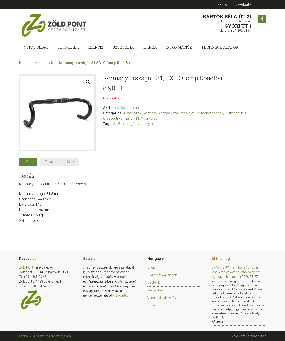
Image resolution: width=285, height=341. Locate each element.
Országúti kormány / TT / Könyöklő (130, 118)
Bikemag (223, 259)
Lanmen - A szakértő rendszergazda (45, 336)
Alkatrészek (44, 63)
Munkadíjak (155, 290)
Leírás (28, 162)
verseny (144, 124)
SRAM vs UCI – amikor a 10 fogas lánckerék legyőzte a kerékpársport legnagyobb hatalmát (236, 272)
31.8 (116, 124)
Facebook (262, 19)
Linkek (151, 305)
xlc (153, 124)
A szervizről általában (162, 275)
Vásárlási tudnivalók (161, 298)
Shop (151, 267)
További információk (59, 162)
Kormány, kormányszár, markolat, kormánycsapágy (183, 113)
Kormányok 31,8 (237, 113)
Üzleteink (153, 282)
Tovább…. (122, 295)
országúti (129, 124)
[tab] (28, 162)
